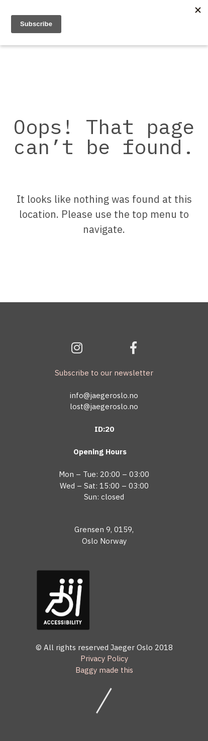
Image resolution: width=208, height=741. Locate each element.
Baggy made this (104, 670)
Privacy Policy (104, 658)
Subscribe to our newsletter (104, 373)
